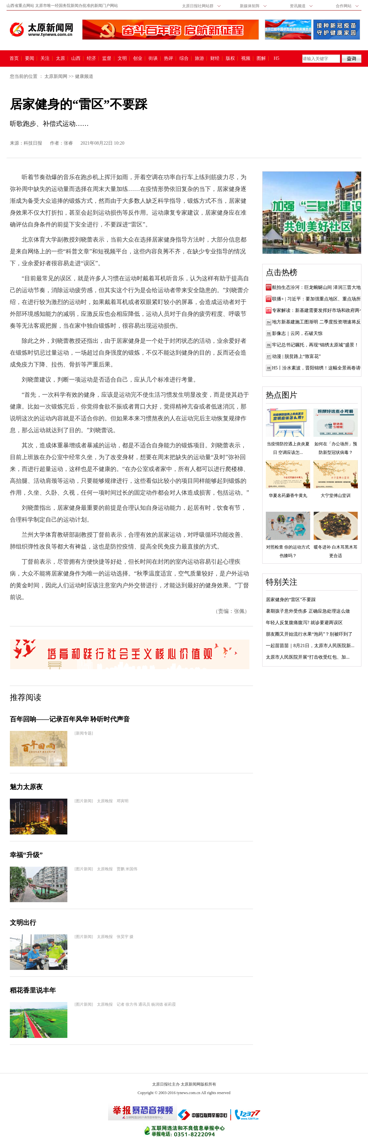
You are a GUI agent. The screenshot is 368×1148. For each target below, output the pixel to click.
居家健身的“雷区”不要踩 (291, 599)
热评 (168, 58)
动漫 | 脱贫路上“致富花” (296, 356)
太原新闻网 (55, 76)
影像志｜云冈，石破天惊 (297, 333)
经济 (91, 58)
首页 (14, 58)
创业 (137, 58)
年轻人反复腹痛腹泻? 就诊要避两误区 (304, 622)
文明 (122, 58)
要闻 (29, 58)
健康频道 (84, 76)
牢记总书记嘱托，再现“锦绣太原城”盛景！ (315, 344)
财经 (214, 58)
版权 (230, 58)
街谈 (153, 58)
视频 (245, 58)
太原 (60, 58)
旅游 (199, 58)
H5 (279, 58)
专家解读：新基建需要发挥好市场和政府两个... (320, 310)
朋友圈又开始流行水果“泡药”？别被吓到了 (309, 634)
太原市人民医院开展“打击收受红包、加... (308, 657)
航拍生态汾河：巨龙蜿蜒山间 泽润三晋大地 (316, 287)
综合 (184, 58)
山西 (75, 58)
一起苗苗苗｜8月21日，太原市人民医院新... (310, 645)
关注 (45, 58)
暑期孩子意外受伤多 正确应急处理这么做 (308, 611)
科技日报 (33, 143)
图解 (261, 58)
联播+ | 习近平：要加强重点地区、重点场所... (318, 298)
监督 (106, 58)
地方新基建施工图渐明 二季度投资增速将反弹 (318, 321)
